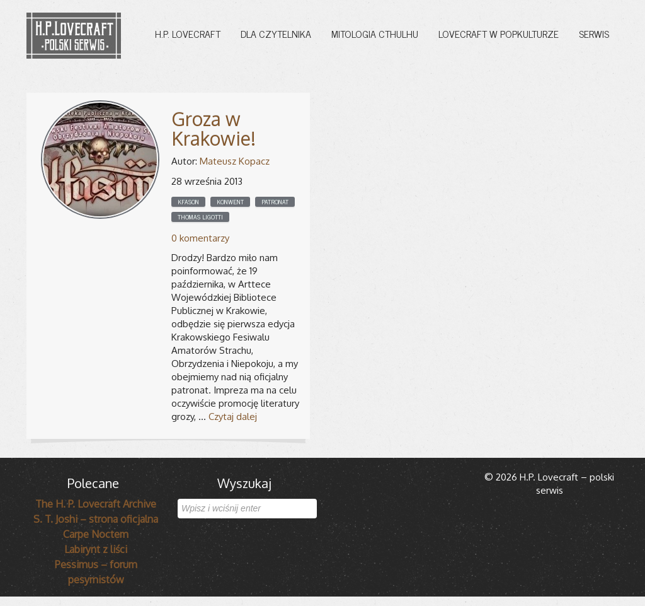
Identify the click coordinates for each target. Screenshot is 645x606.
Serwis (594, 33)
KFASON (188, 202)
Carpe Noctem (95, 534)
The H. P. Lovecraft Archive (95, 504)
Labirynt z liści (95, 549)
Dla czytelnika (276, 33)
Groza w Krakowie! (213, 128)
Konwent (230, 202)
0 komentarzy (200, 238)
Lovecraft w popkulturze (498, 33)
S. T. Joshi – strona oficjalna (95, 519)
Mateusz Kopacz (235, 161)
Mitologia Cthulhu (374, 33)
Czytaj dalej (232, 416)
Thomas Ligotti (200, 217)
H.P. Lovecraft (187, 33)
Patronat (274, 202)
